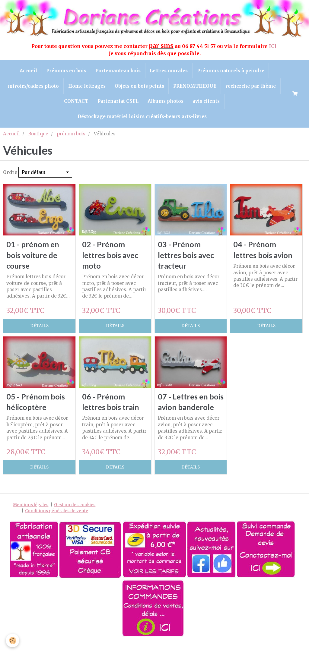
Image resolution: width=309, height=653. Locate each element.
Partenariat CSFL (118, 102)
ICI (273, 46)
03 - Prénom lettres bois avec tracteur (186, 256)
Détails (39, 327)
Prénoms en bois (66, 71)
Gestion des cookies (74, 517)
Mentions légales (30, 517)
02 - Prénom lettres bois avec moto (110, 256)
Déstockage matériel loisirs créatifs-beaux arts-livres (142, 117)
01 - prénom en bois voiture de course (32, 256)
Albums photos (166, 102)
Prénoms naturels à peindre (231, 71)
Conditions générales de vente (56, 522)
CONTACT (76, 102)
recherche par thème (251, 86)
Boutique (38, 134)
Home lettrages (86, 86)
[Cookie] (13, 640)
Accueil (28, 71)
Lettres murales (169, 71)
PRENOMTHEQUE (195, 86)
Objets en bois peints (139, 86)
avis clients (206, 102)
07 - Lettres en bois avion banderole (183, 408)
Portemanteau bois (118, 71)
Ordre (10, 173)
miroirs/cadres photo (33, 86)
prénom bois (71, 134)
